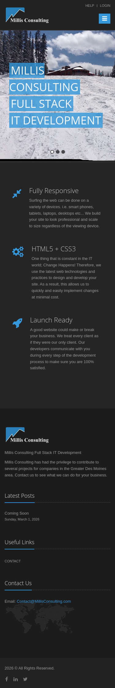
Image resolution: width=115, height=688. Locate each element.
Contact (13, 561)
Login (105, 5)
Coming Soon (17, 513)
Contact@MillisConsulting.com (44, 601)
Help (89, 5)
